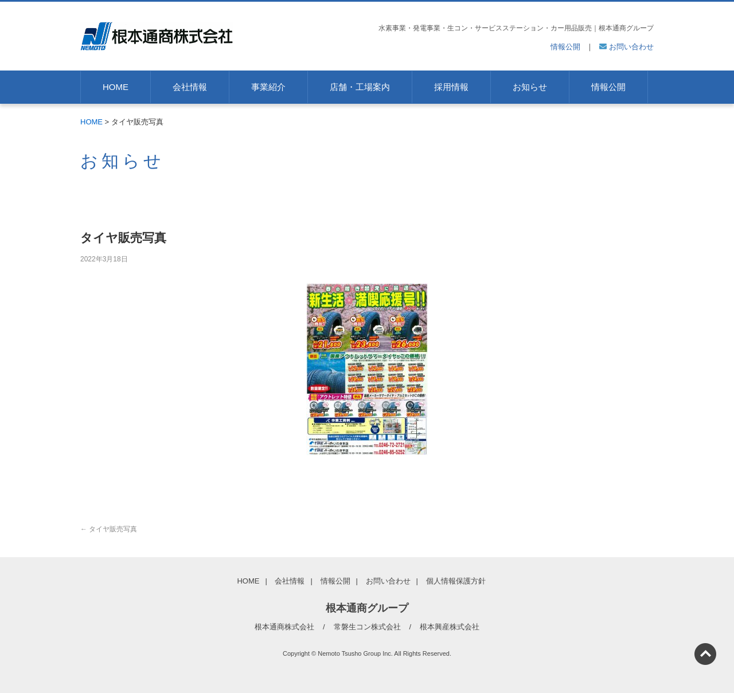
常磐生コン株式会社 (367, 626)
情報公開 (565, 46)
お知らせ (530, 87)
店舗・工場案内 (360, 87)
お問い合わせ (626, 46)
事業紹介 (268, 87)
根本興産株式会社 (449, 626)
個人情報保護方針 (456, 581)
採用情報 (451, 87)
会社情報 (190, 87)
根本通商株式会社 (284, 626)
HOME (115, 87)
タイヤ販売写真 (108, 529)
